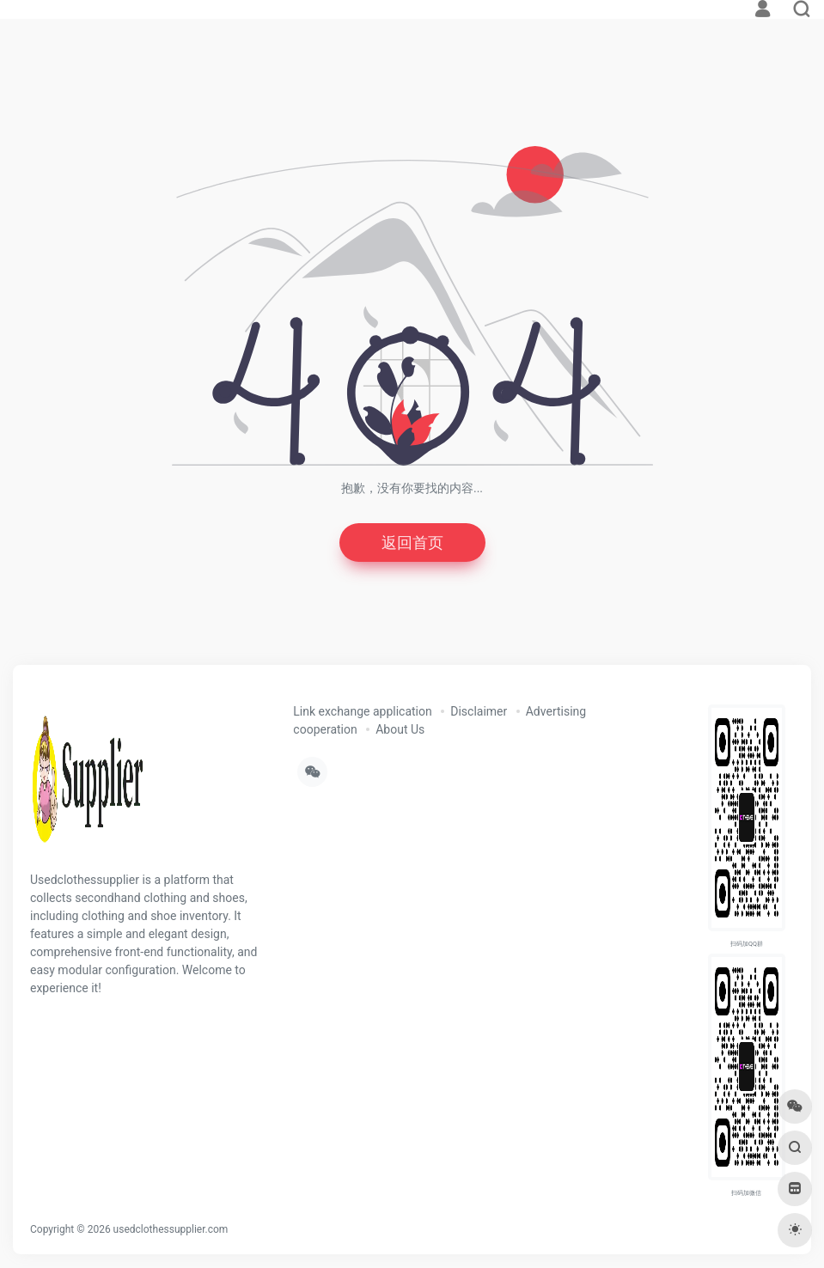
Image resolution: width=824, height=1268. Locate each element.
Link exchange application (362, 711)
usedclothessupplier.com (171, 1229)
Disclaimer (478, 711)
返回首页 (412, 542)
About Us (399, 729)
